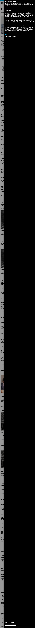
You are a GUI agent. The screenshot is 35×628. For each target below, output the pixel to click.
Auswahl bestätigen (10, 625)
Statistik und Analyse (10, 37)
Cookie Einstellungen (10, 1)
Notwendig (7, 33)
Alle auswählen (9, 622)
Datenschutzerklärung (13, 30)
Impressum (26, 30)
